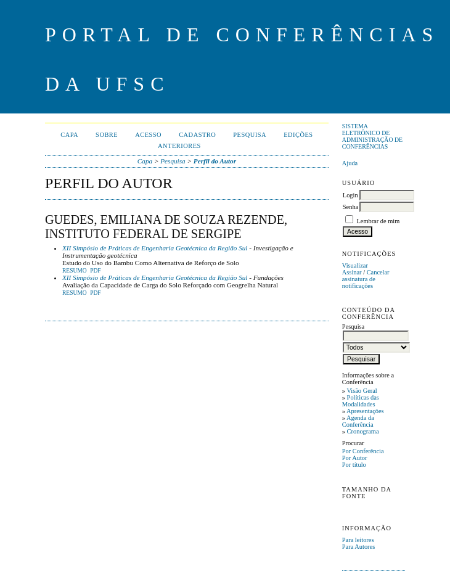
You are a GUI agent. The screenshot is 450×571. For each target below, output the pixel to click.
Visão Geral (361, 390)
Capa (69, 134)
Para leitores (358, 539)
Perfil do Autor (215, 161)
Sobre (107, 134)
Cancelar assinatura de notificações (366, 279)
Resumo (74, 271)
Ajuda (350, 163)
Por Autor (354, 457)
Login (350, 195)
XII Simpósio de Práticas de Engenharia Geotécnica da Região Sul (154, 248)
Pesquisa (249, 134)
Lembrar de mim (377, 221)
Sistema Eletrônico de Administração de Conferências (372, 136)
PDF (95, 271)
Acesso (148, 134)
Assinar (352, 272)
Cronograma (363, 431)
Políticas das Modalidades (360, 401)
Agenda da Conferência (358, 421)
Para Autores (358, 546)
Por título (354, 464)
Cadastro (197, 134)
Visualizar (355, 265)
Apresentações (365, 411)
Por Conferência (363, 451)
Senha (350, 206)
